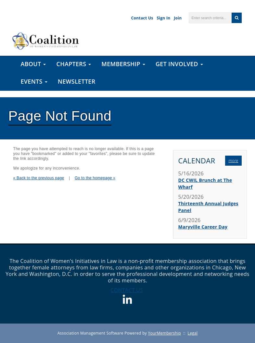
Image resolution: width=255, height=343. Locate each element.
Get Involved (179, 64)
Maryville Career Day (203, 227)
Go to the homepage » (95, 178)
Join (178, 18)
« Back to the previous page (38, 178)
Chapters (73, 64)
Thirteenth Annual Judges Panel (208, 206)
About (33, 64)
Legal (193, 333)
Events (34, 81)
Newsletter (77, 81)
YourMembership (164, 333)
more (233, 160)
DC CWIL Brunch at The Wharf (205, 183)
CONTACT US (126, 290)
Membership (123, 64)
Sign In (163, 18)
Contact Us (142, 18)
